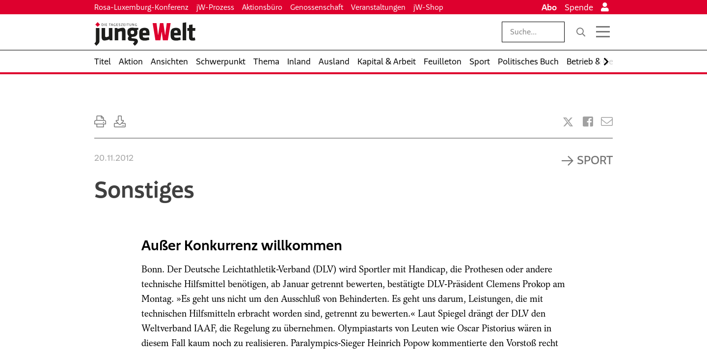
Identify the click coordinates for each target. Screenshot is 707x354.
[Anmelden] (605, 7)
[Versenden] (607, 122)
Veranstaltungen (378, 7)
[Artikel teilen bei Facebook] (588, 122)
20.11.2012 (114, 157)
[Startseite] (144, 34)
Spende (579, 7)
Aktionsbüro (262, 7)
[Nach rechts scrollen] (606, 62)
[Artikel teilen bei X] (568, 122)
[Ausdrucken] (100, 122)
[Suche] (581, 32)
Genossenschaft (316, 7)
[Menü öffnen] (603, 32)
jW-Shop (428, 7)
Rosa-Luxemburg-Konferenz (141, 7)
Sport (595, 159)
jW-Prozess (215, 7)
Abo (549, 7)
